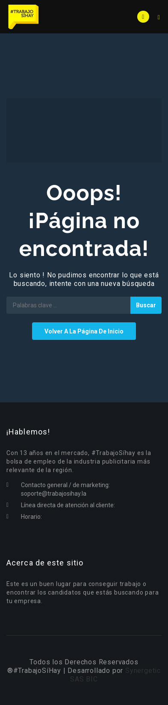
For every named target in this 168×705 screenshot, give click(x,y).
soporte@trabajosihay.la (53, 493)
